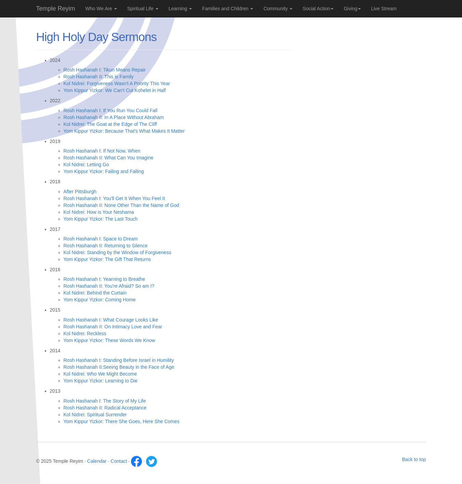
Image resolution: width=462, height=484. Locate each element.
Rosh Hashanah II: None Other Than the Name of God (121, 205)
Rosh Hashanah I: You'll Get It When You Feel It (114, 198)
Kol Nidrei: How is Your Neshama (99, 212)
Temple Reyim (55, 8)
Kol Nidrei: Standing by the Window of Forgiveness (117, 252)
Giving (352, 8)
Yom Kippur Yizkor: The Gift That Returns (107, 259)
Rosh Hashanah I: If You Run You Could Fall (111, 110)
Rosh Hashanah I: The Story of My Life (105, 401)
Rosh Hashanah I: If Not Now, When (102, 151)
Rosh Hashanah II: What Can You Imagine (109, 157)
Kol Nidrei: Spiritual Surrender (95, 414)
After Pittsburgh (80, 191)
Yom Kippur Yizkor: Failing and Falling (104, 171)
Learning (180, 8)
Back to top (414, 459)
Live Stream (384, 8)
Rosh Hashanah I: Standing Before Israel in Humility (119, 360)
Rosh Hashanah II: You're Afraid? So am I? (109, 286)
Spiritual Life (142, 8)
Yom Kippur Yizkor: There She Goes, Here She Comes (122, 421)
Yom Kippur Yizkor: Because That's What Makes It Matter (124, 131)
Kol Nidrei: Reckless (85, 333)
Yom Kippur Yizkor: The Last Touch (101, 219)
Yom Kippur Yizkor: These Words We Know (109, 340)
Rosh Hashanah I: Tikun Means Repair (105, 70)
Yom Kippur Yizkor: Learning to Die (101, 380)
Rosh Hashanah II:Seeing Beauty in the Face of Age (119, 367)
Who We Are (101, 8)
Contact (118, 460)
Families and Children (227, 8)
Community (277, 8)
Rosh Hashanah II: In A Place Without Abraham (114, 117)
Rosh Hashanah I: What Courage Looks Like (111, 320)
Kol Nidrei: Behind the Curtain (95, 293)
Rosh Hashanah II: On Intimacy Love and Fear (113, 326)
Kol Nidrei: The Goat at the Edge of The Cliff (110, 124)
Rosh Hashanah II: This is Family (99, 76)
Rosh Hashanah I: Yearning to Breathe (104, 279)
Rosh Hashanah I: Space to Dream (101, 238)
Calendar (97, 460)
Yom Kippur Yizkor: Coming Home (100, 299)
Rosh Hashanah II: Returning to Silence (106, 245)
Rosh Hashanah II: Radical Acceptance (105, 407)
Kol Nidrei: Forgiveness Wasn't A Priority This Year (117, 83)
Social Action (318, 8)
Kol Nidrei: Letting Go (86, 164)
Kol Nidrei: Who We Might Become (100, 374)
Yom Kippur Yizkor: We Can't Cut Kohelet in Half (115, 90)
